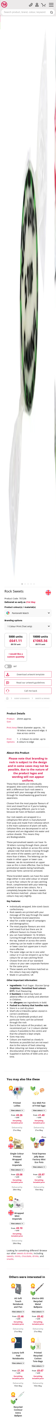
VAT (15, 666)
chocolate (26, 1256)
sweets (10, 1256)
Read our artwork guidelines (30, 682)
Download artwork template (31, 674)
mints (17, 1256)
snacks (10, 1259)
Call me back (30, 690)
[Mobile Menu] (51, 5)
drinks (35, 1256)
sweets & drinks (25, 1253)
